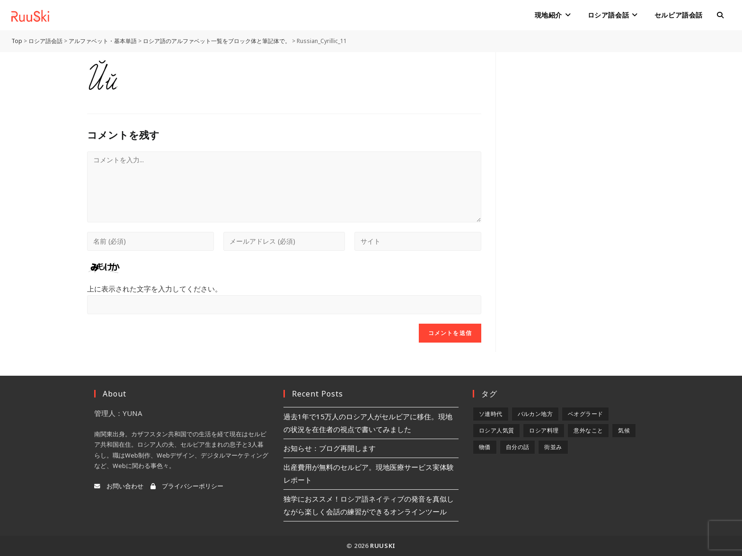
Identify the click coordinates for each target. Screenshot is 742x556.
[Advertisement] (582, 111)
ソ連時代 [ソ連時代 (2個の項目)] (491, 414)
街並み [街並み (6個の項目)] (553, 447)
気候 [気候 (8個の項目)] (624, 430)
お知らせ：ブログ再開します (329, 448)
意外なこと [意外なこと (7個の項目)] (588, 430)
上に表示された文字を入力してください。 (154, 288)
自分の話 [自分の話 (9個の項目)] (518, 447)
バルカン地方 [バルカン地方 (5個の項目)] (535, 414)
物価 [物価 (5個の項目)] (485, 447)
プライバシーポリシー (186, 486)
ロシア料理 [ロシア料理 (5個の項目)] (543, 430)
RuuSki (383, 545)
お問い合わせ (118, 486)
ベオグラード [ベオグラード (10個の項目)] (585, 414)
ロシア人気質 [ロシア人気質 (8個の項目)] (496, 430)
